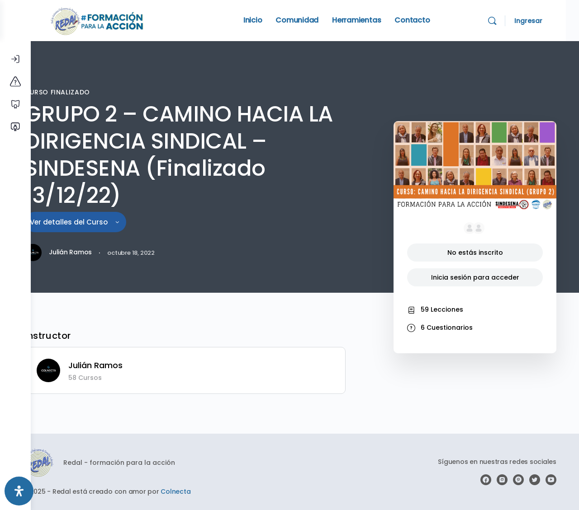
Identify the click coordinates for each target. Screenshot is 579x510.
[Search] (505, 20)
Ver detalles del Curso (99, 222)
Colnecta (202, 491)
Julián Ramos (122, 365)
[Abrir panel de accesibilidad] (19, 491)
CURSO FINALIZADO (81, 92)
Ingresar (541, 20)
